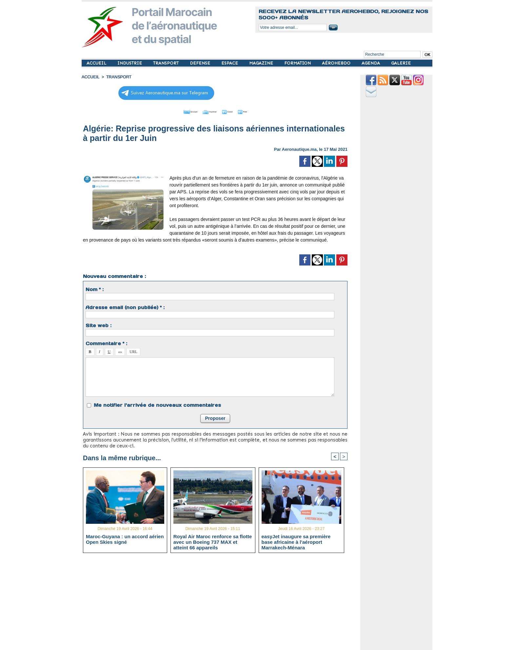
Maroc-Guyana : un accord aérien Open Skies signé (125, 538)
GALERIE (401, 63)
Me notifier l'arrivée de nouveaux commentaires (157, 404)
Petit (257, 110)
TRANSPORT (166, 63)
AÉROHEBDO (337, 63)
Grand (235, 110)
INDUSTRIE (130, 63)
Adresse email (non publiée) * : (125, 306)
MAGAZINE (261, 63)
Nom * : (95, 288)
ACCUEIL (97, 63)
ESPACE (230, 63)
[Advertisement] (220, 603)
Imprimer (207, 110)
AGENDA (371, 63)
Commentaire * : (106, 342)
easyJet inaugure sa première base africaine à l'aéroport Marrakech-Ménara (296, 541)
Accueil (90, 77)
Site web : (98, 324)
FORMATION (298, 63)
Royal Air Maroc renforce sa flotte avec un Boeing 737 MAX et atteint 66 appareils (212, 541)
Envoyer (178, 110)
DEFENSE (200, 63)
